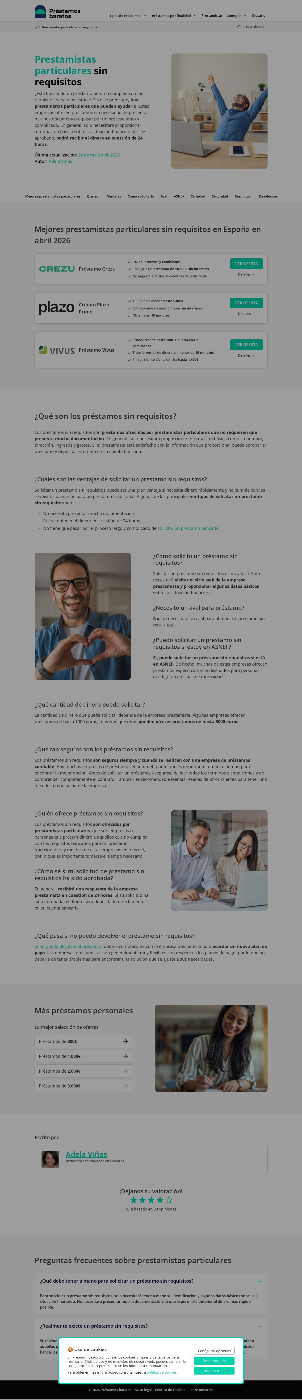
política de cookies (162, 1372)
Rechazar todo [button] (214, 1360)
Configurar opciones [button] (214, 1350)
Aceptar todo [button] (214, 1370)
